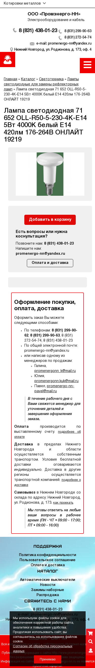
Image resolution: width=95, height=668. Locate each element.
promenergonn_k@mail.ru (55, 371)
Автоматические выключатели (47, 580)
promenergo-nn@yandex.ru (40, 254)
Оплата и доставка (50, 263)
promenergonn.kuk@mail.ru (56, 381)
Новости (47, 585)
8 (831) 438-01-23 (38, 31)
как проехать (63, 502)
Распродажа (47, 595)
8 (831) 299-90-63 (77, 31)
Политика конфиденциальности (47, 555)
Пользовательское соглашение (47, 560)
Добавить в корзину (50, 220)
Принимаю (47, 659)
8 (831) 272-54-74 (77, 37)
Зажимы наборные (47, 590)
